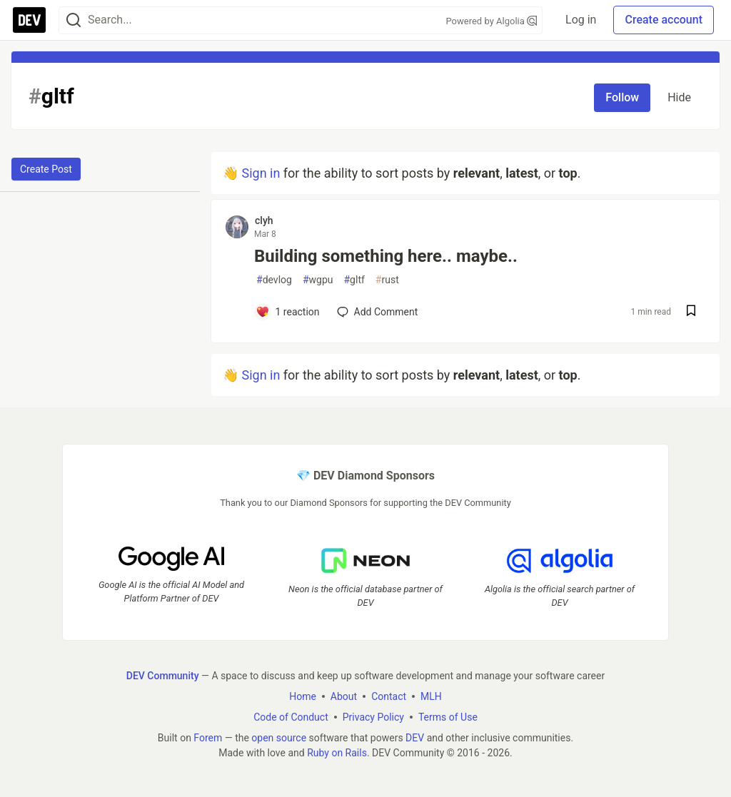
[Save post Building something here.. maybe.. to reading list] (691, 312)
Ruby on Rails (337, 752)
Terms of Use (448, 716)
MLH (431, 695)
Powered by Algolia (492, 21)
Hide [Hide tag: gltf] (679, 97)
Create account (663, 19)
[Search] (73, 20)
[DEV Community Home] (29, 20)
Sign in (260, 173)
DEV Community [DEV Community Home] (162, 675)
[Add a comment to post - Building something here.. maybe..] (287, 312)
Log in (580, 19)
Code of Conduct (290, 716)
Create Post (46, 169)
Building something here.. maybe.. (386, 256)
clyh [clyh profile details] (264, 220)
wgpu (318, 280)
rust (387, 280)
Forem (207, 737)
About (344, 695)
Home (302, 695)
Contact (388, 695)
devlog (274, 280)
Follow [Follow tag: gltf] (622, 97)
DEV (414, 737)
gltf (353, 280)
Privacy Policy (373, 716)
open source (278, 737)
